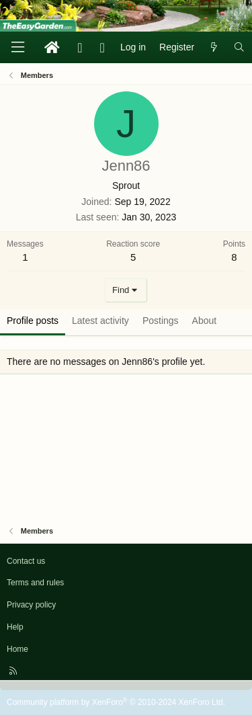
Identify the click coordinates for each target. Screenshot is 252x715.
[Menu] (17, 47)
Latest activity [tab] (100, 320)
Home (17, 649)
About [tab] (204, 320)
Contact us (26, 561)
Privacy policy (31, 604)
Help (15, 627)
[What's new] (213, 47)
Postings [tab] (160, 320)
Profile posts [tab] (32, 320)
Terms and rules (35, 582)
